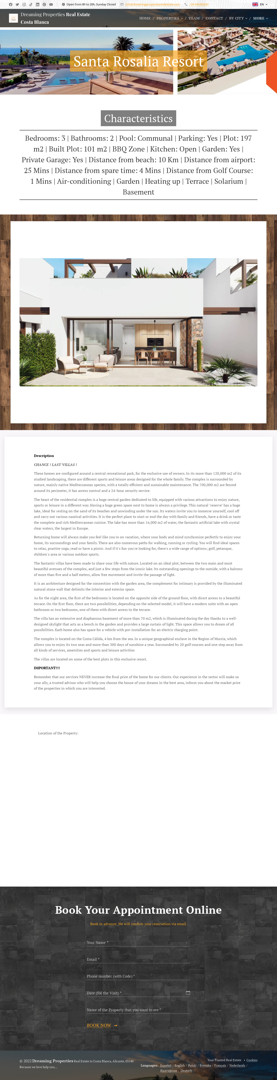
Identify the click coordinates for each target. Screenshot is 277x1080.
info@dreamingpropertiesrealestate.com (152, 4)
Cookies (251, 1060)
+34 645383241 (199, 4)
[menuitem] (142, 18)
